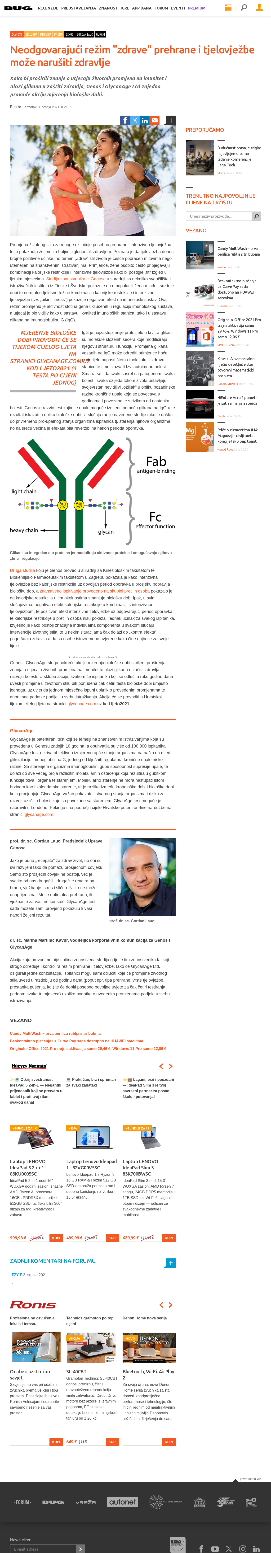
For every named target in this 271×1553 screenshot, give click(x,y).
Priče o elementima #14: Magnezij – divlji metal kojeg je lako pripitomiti (238, 435)
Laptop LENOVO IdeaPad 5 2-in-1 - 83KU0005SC (28, 1168)
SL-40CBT (76, 1371)
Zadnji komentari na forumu (53, 1261)
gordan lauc (85, 34)
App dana (148, 12)
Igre (131, 12)
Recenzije (54, 12)
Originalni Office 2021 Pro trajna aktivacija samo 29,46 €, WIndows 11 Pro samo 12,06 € (88, 1049)
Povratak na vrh (250, 1479)
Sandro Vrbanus (228, 384)
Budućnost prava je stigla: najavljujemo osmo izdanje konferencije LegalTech (239, 156)
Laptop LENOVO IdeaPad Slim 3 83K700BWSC (140, 1168)
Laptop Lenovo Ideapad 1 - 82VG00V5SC (91, 1164)
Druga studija (22, 570)
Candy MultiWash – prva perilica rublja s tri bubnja (55, 1033)
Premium (202, 12)
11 (211, 448)
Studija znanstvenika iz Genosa (76, 279)
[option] (36, 1159)
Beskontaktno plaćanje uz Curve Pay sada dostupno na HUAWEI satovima (76, 1041)
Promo (58, 34)
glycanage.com (58, 361)
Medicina (45, 34)
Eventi (184, 12)
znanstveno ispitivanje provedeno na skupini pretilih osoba (95, 591)
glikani (100, 34)
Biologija (31, 34)
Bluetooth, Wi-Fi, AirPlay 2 (148, 1374)
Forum (167, 12)
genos (70, 34)
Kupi (56, 1238)
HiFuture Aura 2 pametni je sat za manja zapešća (238, 400)
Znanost (114, 12)
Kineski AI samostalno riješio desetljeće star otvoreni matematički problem (236, 367)
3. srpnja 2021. (35, 1275)
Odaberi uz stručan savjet (30, 1374)
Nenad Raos (225, 449)
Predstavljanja (84, 12)
